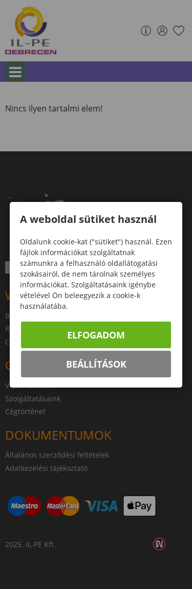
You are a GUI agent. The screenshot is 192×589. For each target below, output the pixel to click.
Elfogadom (96, 335)
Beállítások (96, 364)
